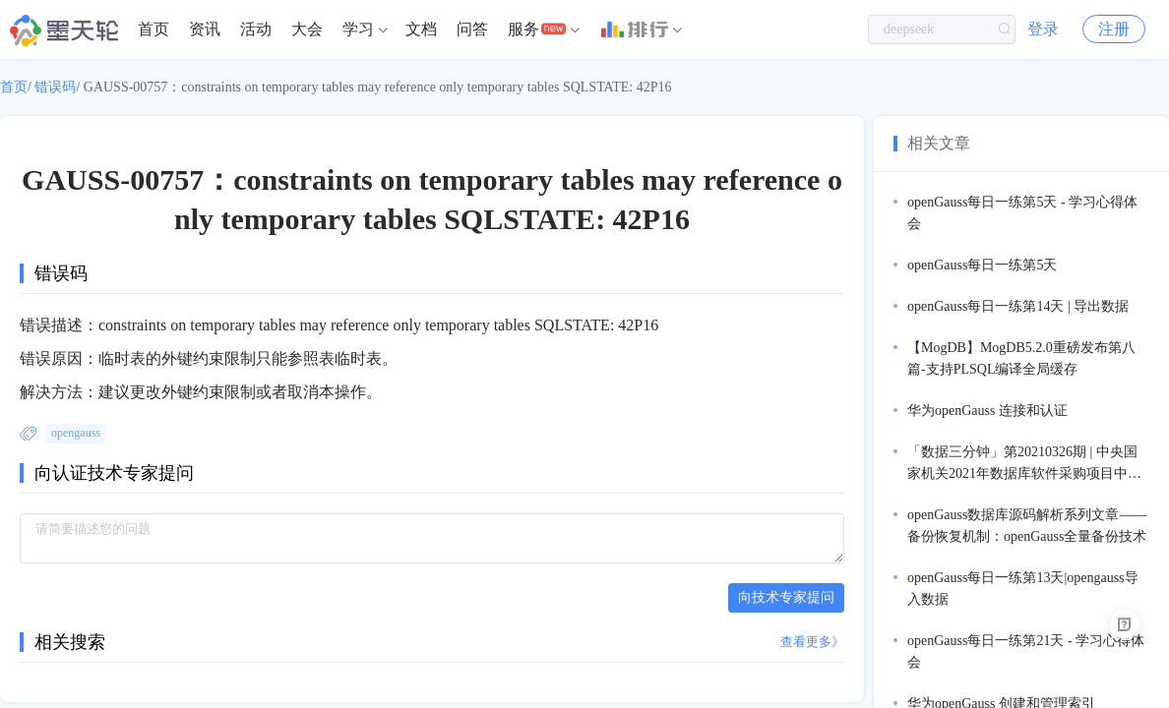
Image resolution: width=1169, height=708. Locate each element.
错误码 (55, 87)
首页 (153, 29)
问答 (472, 29)
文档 (421, 29)
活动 (256, 29)
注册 (1114, 29)
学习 (358, 29)
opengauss (75, 433)
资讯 (204, 29)
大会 (307, 29)
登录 (1043, 29)
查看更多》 (812, 641)
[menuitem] (153, 29)
